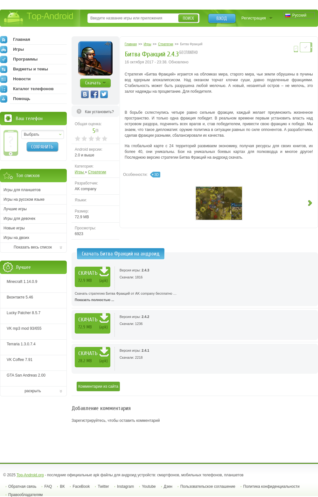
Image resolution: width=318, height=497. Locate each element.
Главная (15, 39)
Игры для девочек (19, 218)
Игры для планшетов (22, 190)
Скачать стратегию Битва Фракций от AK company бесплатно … (195, 297)
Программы (19, 59)
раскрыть (32, 391)
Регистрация (253, 18)
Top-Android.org (30, 475)
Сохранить (42, 147)
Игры (80, 172)
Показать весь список (33, 247)
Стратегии (97, 172)
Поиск (188, 18)
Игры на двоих (16, 237)
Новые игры (14, 228)
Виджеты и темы (24, 69)
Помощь (15, 99)
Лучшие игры (15, 209)
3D (156, 174)
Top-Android (39, 18)
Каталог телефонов (27, 89)
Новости (15, 79)
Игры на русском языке (24, 199)
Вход (222, 18)
